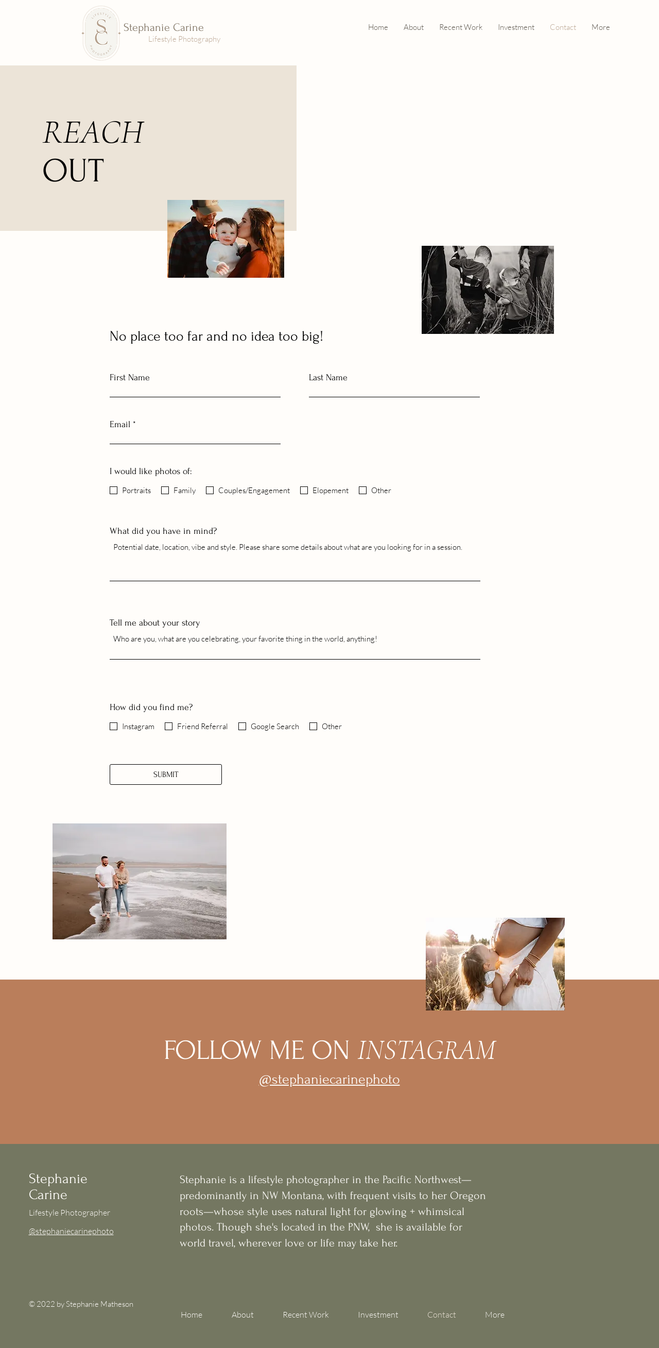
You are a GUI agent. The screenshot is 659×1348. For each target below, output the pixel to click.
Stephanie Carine (164, 27)
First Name (130, 377)
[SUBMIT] (166, 774)
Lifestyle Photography (184, 39)
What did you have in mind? (163, 531)
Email (120, 424)
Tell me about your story (155, 623)
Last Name (328, 377)
